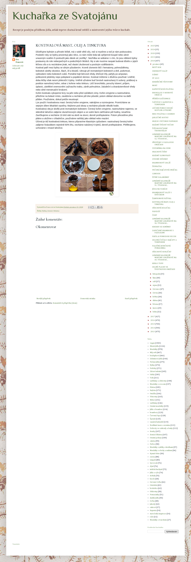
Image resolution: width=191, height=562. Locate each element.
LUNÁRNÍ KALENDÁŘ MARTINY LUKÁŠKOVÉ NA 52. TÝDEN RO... (164, 136)
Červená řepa (155, 416)
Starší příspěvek (131, 299)
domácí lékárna (53, 211)
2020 (152, 53)
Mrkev (152, 400)
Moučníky (153, 349)
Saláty (152, 375)
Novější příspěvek (43, 299)
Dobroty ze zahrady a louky (161, 428)
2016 (152, 320)
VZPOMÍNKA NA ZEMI (161, 148)
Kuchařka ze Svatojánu (65, 16)
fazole (152, 479)
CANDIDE (156, 174)
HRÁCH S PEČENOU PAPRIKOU (165, 121)
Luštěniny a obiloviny (158, 381)
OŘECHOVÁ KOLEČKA (161, 208)
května (155, 297)
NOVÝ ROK (156, 67)
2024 (152, 50)
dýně (152, 466)
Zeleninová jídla (156, 359)
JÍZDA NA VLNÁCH (159, 189)
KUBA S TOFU (157, 263)
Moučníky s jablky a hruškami (161, 447)
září (154, 282)
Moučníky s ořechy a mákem (161, 450)
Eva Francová (19, 61)
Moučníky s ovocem (158, 384)
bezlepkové (154, 356)
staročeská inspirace (158, 514)
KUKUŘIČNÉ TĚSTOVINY (162, 82)
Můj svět (153, 353)
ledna (155, 312)
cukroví (153, 507)
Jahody (152, 504)
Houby (152, 431)
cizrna (152, 457)
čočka (152, 501)
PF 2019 (155, 78)
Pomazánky (154, 495)
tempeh (153, 460)
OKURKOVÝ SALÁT (159, 71)
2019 (152, 57)
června (155, 293)
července (156, 289)
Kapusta (153, 510)
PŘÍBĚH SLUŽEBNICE (161, 99)
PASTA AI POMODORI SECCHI (164, 236)
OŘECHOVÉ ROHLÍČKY (161, 252)
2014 (152, 328)
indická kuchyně (156, 469)
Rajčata (153, 390)
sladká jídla (154, 498)
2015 (152, 324)
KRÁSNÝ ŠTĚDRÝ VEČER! (163, 125)
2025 (152, 46)
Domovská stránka (87, 299)
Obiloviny (153, 492)
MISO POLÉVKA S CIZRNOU (163, 114)
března (156, 304)
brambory (154, 413)
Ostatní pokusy (156, 438)
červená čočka (155, 482)
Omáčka (153, 394)
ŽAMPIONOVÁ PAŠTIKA (161, 198)
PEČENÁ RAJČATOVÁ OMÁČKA (164, 170)
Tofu (151, 378)
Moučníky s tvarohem (158, 520)
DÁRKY (155, 75)
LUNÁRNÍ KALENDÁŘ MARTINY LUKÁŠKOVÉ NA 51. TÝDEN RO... (164, 183)
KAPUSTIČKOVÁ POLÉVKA (162, 89)
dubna (155, 300)
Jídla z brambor (156, 409)
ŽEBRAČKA (157, 166)
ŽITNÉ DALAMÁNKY (160, 177)
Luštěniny (153, 403)
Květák (152, 476)
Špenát (152, 419)
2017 (152, 317)
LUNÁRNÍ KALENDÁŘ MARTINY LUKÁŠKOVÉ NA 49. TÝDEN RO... (164, 257)
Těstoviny (153, 397)
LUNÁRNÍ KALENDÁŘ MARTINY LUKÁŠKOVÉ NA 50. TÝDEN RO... (164, 221)
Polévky (153, 368)
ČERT (154, 215)
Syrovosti (153, 463)
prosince (156, 64)
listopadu (157, 274)
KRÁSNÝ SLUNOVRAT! (161, 156)
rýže (151, 517)
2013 (152, 332)
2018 (152, 61)
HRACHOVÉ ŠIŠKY (159, 152)
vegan (152, 343)
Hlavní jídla (154, 346)
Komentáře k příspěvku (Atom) (65, 303)
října (155, 278)
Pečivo (152, 444)
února (155, 308)
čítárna (152, 387)
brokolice (154, 488)
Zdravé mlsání (155, 371)
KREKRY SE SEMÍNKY (161, 227)
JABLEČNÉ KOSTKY (160, 118)
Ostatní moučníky (156, 406)
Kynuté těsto (155, 454)
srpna (155, 285)
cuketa (152, 441)
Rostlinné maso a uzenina (160, 425)
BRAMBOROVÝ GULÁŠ (161, 163)
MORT (154, 85)
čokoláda (153, 485)
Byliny (44, 211)
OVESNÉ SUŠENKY (160, 159)
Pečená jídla (154, 362)
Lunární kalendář (156, 422)
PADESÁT (156, 211)
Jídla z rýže (154, 473)
